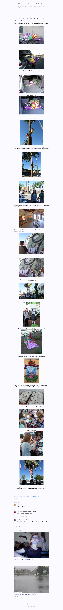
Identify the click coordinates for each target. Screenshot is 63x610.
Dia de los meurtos (28, 496)
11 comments (19, 596)
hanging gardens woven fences (19, 498)
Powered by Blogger (31, 604)
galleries (33, 496)
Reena (18, 504)
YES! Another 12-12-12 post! (24, 560)
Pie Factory (30, 498)
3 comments (19, 562)
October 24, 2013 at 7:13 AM (22, 516)
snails (33, 498)
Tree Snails (41, 498)
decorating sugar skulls (20, 496)
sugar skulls (36, 498)
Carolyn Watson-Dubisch (22, 519)
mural (26, 498)
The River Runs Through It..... (25, 594)
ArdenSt (34, 606)
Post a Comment (17, 526)
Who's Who (24, 10)
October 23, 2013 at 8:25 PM (22, 508)
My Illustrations (32, 10)
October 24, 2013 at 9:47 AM (22, 523)
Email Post (19, 494)
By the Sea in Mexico (29, 3)
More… (39, 10)
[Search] (48, 3)
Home (18, 10)
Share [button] (15, 494)
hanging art (37, 496)
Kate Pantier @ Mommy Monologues (25, 511)
